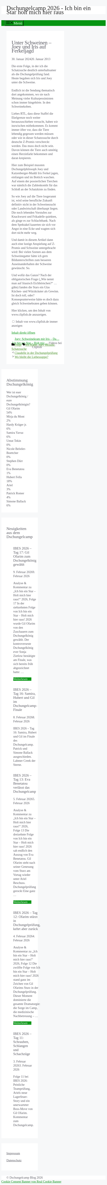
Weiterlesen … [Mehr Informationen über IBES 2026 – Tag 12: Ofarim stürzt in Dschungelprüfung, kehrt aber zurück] (22, 1023)
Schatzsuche (19, 349)
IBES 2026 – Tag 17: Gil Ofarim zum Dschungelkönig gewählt (24, 556)
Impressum (13, 1153)
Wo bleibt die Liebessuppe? (31, 357)
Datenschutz (14, 1160)
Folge (18, 345)
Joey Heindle (46, 345)
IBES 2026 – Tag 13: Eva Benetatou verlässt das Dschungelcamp (24, 783)
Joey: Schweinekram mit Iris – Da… (37, 339)
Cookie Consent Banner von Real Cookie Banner (31, 1181)
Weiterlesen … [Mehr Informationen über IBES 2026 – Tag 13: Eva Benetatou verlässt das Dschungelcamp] (22, 902)
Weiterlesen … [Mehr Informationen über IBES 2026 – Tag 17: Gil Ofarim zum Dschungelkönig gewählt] (22, 679)
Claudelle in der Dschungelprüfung (36, 353)
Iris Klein (31, 345)
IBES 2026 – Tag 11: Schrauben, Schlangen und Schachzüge (22, 1044)
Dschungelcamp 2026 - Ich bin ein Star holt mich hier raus (48, 10)
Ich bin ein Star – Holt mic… (30, 343)
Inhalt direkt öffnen (23, 332)
